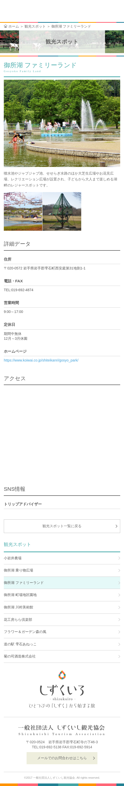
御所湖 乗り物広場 (18, 570)
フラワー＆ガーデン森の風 (25, 632)
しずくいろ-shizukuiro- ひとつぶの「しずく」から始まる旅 (27, 11)
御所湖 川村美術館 (18, 607)
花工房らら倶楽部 (18, 620)
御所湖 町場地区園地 (20, 595)
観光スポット (35, 26)
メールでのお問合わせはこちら (62, 758)
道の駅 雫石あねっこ (20, 644)
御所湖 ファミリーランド (24, 583)
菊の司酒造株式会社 (20, 656)
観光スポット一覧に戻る (62, 526)
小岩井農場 (13, 558)
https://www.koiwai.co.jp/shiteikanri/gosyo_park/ (41, 360)
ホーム (13, 26)
